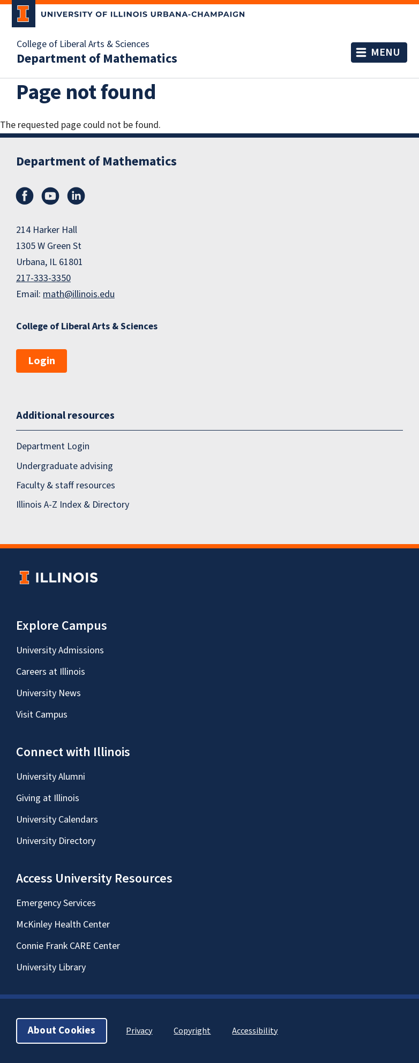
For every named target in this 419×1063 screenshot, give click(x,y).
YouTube (50, 196)
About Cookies (61, 1030)
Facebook (24, 196)
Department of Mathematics (97, 59)
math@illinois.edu (79, 294)
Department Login (52, 446)
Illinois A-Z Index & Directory (72, 504)
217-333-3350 (43, 278)
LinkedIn (76, 196)
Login (41, 360)
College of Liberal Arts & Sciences (83, 44)
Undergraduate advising (64, 466)
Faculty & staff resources (65, 485)
